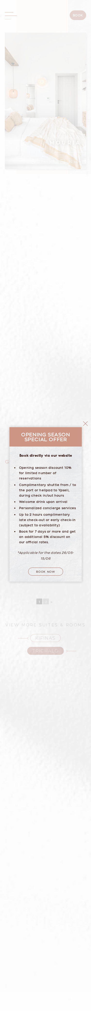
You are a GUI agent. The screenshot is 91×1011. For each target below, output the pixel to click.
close (85, 351)
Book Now (45, 499)
